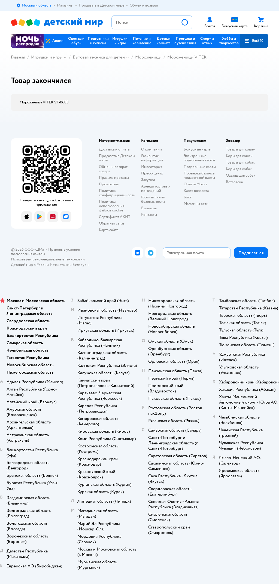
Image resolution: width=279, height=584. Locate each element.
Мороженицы (148, 57)
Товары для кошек (241, 149)
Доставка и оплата (114, 149)
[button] (254, 41)
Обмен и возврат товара (113, 168)
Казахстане (59, 264)
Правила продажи (114, 177)
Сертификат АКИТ (114, 216)
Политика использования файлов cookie (111, 206)
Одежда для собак (240, 175)
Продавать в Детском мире (117, 157)
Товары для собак (240, 162)
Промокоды (109, 184)
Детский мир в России (30, 264)
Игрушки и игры (46, 57)
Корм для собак (239, 169)
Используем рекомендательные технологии (48, 259)
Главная (18, 57)
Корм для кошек (239, 155)
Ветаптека (234, 182)
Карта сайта (108, 230)
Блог (188, 197)
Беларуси (80, 264)
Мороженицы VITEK (187, 57)
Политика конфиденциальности (117, 192)
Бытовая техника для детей (99, 57)
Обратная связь (112, 223)
